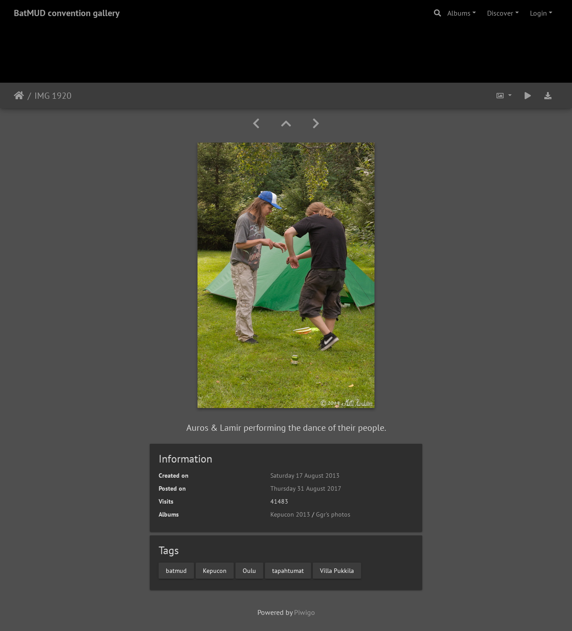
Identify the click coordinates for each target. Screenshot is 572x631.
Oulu (249, 570)
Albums (459, 12)
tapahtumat (288, 570)
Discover (500, 12)
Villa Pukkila (337, 570)
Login (538, 12)
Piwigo (304, 612)
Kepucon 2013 (290, 514)
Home (19, 95)
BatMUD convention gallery (67, 13)
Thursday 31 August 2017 (305, 488)
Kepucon (215, 570)
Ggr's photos (333, 514)
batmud (176, 570)
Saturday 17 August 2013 (305, 475)
